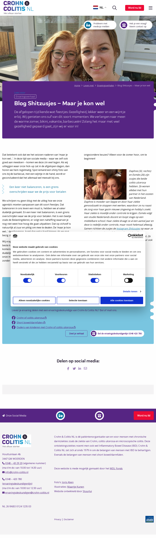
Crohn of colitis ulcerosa (29, 318)
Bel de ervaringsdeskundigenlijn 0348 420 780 (117, 333)
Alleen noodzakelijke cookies (34, 300)
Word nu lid (134, 7)
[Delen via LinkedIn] (80, 368)
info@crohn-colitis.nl (16, 472)
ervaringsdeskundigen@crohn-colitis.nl (27, 492)
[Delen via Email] (86, 368)
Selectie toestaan (78, 300)
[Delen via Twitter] (75, 368)
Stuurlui (87, 491)
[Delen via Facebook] (69, 368)
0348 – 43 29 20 (13, 463)
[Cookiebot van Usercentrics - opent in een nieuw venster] (130, 236)
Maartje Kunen (75, 486)
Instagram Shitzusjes (128, 228)
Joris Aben (68, 482)
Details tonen (130, 291)
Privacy (57, 519)
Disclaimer (69, 519)
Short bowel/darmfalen (28, 322)
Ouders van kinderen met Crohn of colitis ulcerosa (44, 327)
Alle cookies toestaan (121, 300)
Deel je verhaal (76, 333)
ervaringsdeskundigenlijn (17, 483)
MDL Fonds (116, 468)
